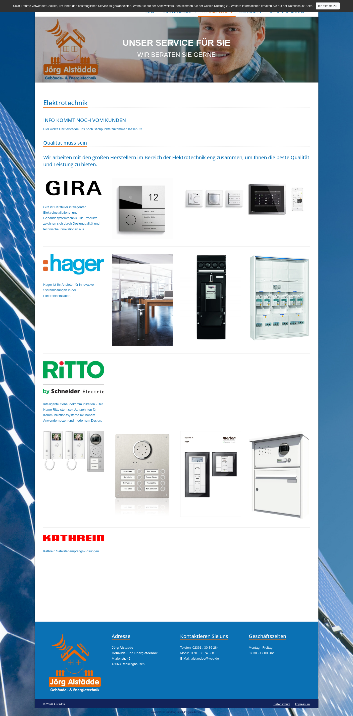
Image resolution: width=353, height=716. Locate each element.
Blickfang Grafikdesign (178, 712)
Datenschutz (281, 704)
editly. (199, 712)
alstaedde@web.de (205, 658)
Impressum (302, 704)
